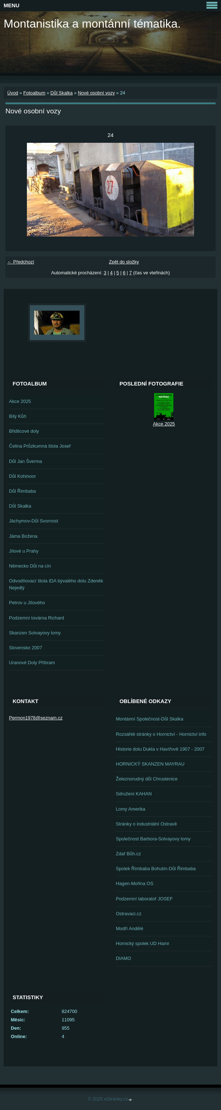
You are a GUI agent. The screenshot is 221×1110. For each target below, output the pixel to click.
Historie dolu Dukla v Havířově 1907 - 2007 (160, 749)
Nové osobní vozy (96, 93)
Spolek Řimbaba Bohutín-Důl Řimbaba (156, 868)
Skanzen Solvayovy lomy (35, 632)
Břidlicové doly (24, 431)
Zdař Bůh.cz (128, 853)
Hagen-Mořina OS (134, 883)
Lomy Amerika (130, 809)
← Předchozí (20, 262)
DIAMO (123, 958)
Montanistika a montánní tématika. (92, 23)
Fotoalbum (34, 93)
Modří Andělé (129, 928)
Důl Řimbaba (22, 491)
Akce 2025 (20, 401)
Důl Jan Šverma (25, 461)
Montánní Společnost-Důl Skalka (150, 719)
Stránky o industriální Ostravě (146, 824)
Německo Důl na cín (30, 566)
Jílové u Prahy (24, 551)
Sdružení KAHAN (134, 793)
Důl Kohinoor (22, 476)
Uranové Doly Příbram (32, 662)
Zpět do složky (124, 262)
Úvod (12, 93)
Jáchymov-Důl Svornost (33, 521)
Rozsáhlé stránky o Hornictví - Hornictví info (161, 734)
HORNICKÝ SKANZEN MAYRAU (150, 764)
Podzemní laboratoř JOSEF (144, 898)
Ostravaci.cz (128, 913)
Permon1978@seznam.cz (36, 718)
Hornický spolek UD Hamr (142, 943)
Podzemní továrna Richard (36, 618)
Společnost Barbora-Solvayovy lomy (153, 838)
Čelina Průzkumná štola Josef (40, 446)
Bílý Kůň (18, 416)
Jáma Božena (23, 536)
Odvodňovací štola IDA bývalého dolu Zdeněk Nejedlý (56, 584)
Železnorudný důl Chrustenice (147, 779)
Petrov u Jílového (27, 602)
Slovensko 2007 (25, 647)
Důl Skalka (62, 93)
